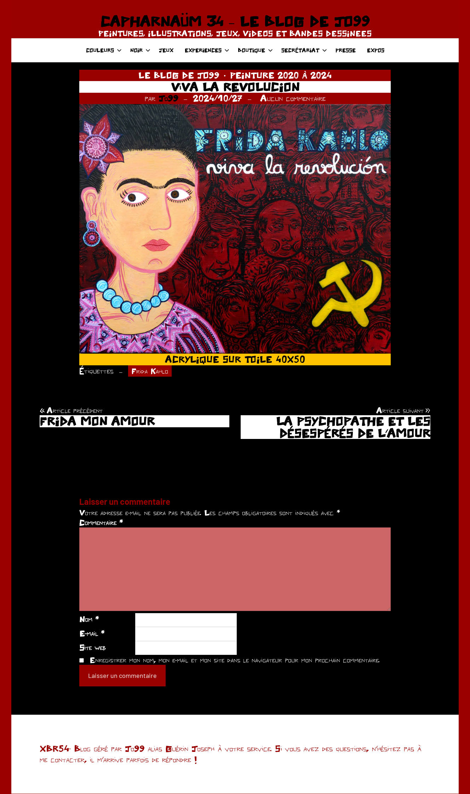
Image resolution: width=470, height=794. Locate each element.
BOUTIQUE (255, 50)
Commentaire (101, 523)
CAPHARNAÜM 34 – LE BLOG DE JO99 (234, 21)
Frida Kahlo (151, 371)
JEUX (166, 50)
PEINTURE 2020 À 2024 (281, 75)
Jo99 (168, 98)
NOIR (140, 50)
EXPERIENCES (207, 50)
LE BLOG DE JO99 (178, 75)
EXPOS (375, 50)
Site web (92, 648)
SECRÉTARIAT (304, 50)
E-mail (91, 634)
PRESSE (346, 50)
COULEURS (104, 50)
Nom (89, 620)
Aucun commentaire (293, 98)
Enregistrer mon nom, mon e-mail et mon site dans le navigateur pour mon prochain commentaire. (235, 661)
